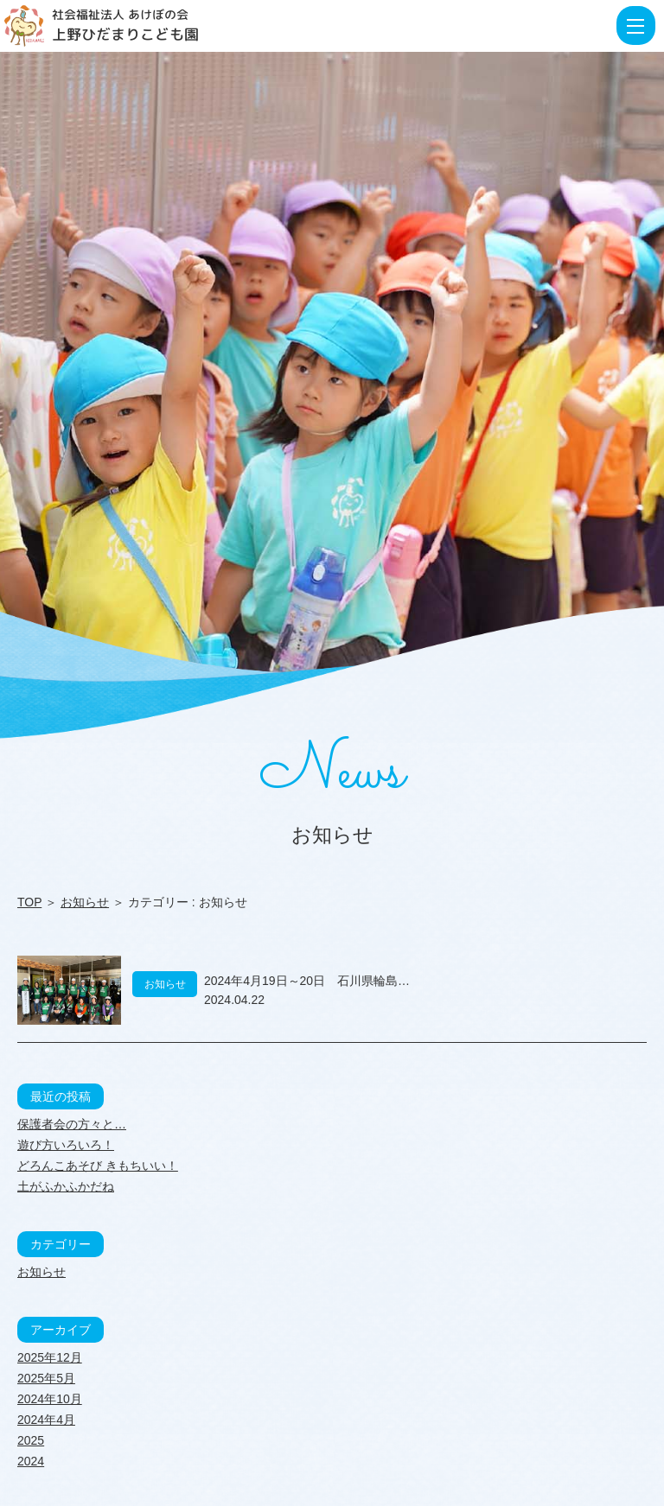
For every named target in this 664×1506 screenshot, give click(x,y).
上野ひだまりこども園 (125, 34)
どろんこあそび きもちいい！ (97, 1165)
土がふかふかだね (65, 1186)
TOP (29, 902)
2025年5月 (46, 1378)
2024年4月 (46, 1420)
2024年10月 (49, 1399)
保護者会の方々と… (71, 1124)
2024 (30, 1461)
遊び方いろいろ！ (65, 1145)
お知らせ (85, 902)
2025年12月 (49, 1357)
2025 (30, 1440)
